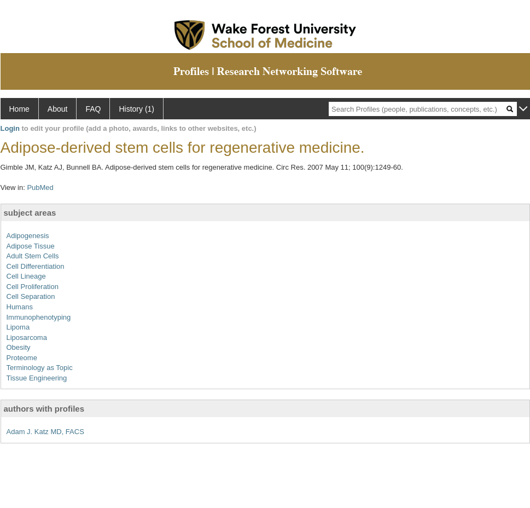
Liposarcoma (27, 337)
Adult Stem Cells (33, 256)
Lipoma (18, 327)
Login (10, 128)
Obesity (19, 347)
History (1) (136, 109)
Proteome (22, 358)
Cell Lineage (26, 276)
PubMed (40, 187)
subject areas (30, 212)
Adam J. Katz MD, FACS (45, 432)
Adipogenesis (28, 236)
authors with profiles (44, 408)
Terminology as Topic (40, 367)
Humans (20, 307)
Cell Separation (31, 296)
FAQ (93, 109)
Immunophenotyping (39, 317)
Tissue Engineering (37, 378)
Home (19, 109)
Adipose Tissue (31, 246)
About (58, 109)
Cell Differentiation (36, 266)
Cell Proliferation (33, 286)
